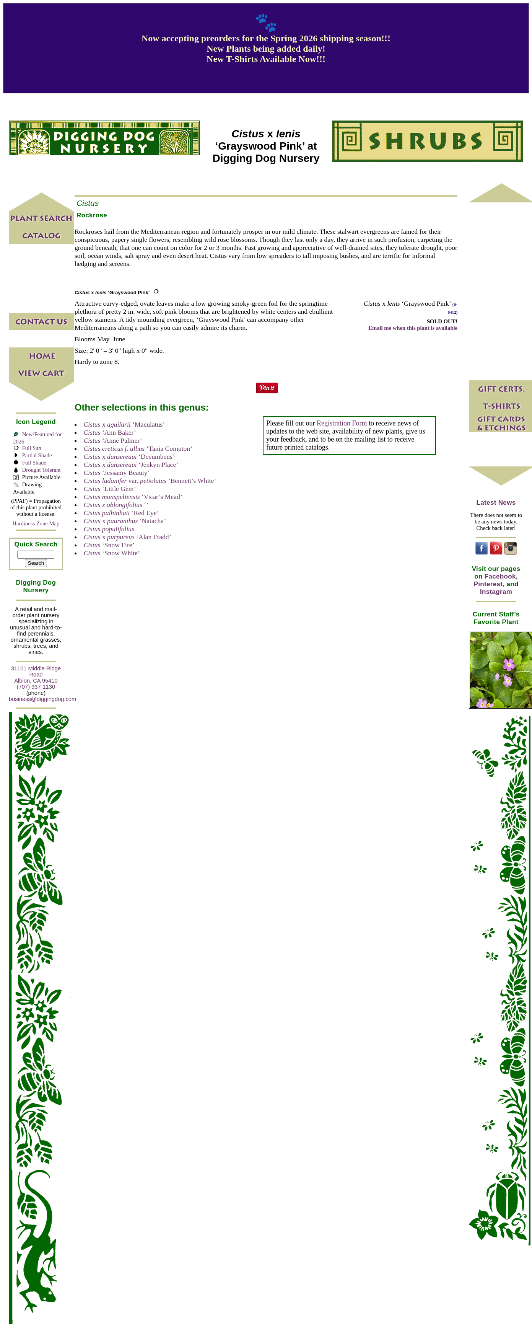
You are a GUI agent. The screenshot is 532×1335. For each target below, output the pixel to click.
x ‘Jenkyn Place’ (130, 464)
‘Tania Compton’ (137, 448)
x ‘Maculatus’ (124, 424)
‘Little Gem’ (109, 488)
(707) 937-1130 (36, 687)
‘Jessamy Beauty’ (116, 472)
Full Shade (34, 463)
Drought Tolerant (41, 470)
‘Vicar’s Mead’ (132, 496)
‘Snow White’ (111, 553)
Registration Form (342, 423)
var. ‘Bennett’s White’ (149, 480)
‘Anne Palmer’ (112, 440)
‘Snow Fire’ (108, 545)
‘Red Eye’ (121, 513)
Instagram (496, 591)
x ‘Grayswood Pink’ (112, 292)
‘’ (115, 505)
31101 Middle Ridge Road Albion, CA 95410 (36, 674)
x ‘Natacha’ (124, 521)
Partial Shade (37, 455)
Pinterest (488, 584)
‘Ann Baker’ (109, 432)
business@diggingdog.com (42, 699)
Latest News (496, 502)
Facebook (500, 576)
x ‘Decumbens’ (128, 456)
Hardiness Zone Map (35, 523)
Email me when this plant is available (412, 328)
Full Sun (31, 448)
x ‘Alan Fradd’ (127, 537)
